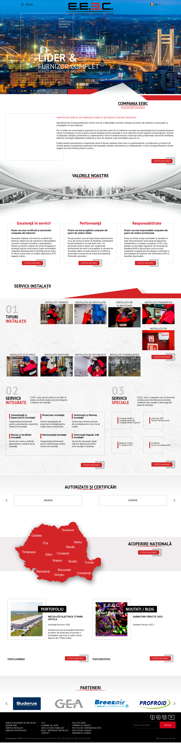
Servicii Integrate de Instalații (21, 723)
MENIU (29, 4)
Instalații (16, 321)
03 (118, 391)
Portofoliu (52, 609)
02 (12, 391)
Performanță (90, 223)
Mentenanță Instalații (54, 435)
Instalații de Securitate (90, 355)
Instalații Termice (56, 303)
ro (154, 4)
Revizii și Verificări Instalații (21, 436)
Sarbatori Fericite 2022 (148, 617)
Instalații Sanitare (56, 355)
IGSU (76, 501)
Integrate (16, 403)
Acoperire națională (150, 544)
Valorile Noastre (90, 175)
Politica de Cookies (81, 731)
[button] (6, 500)
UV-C (43, 723)
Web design (161, 739)
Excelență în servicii (34, 223)
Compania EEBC (133, 103)
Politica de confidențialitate (86, 728)
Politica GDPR (79, 723)
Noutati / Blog (140, 609)
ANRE (133, 501)
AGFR (105, 501)
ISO (20, 501)
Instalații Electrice (22, 355)
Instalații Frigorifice (158, 303)
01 (12, 309)
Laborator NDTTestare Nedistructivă (161, 420)
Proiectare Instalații (53, 415)
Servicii (13, 398)
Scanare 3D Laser (49, 726)
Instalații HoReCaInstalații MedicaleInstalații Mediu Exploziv (130, 421)
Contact (45, 733)
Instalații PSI (158, 329)
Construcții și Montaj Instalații (85, 416)
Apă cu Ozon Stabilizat (52, 728)
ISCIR (48, 501)
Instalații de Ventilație (90, 303)
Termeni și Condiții (81, 726)
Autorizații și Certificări (90, 487)
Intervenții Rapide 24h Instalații (86, 436)
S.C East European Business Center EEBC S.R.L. (41, 739)
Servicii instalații (32, 286)
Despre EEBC (11, 726)
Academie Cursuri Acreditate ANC (161, 444)
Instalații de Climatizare (124, 304)
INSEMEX (161, 501)
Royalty (172, 739)
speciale (120, 403)
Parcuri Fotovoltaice (16, 731)
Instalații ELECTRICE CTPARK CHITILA (65, 618)
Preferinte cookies (81, 733)
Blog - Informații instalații (54, 731)
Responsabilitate (146, 223)
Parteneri (90, 688)
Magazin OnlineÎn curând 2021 (126, 444)
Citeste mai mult (162, 161)
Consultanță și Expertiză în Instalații (23, 416)
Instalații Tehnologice (124, 355)
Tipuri (12, 317)
